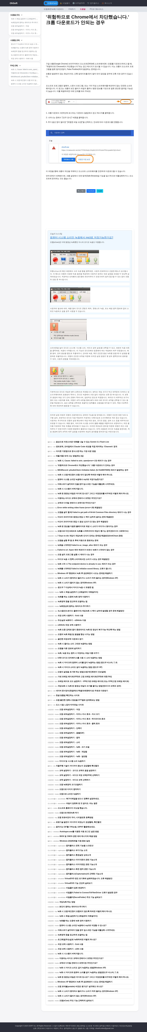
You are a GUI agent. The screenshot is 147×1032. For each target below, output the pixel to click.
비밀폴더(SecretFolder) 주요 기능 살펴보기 (84, 897)
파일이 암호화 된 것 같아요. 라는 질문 (81, 803)
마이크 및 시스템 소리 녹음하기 (72, 761)
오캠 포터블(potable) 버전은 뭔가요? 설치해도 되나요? (80, 986)
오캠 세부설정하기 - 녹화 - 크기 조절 (74, 747)
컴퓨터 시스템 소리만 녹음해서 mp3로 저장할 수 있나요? (82, 925)
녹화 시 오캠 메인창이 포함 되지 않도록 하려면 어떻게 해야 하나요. (25, 88)
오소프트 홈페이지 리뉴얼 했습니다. (73, 808)
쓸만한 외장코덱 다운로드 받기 (70, 639)
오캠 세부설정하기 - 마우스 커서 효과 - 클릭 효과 (25, 37)
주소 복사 (81, 191)
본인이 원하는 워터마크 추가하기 (73, 907)
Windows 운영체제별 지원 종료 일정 (75, 841)
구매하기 (71, 9)
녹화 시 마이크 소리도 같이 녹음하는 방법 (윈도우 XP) (80, 667)
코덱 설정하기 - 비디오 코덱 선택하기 (74, 780)
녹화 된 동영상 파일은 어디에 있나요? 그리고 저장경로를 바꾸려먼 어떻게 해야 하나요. (93, 493)
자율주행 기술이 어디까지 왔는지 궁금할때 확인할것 (77, 766)
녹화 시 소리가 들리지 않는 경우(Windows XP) (77, 583)
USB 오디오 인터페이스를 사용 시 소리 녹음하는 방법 (80, 658)
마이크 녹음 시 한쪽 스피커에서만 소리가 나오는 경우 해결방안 (83, 559)
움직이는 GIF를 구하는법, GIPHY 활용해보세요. (75, 827)
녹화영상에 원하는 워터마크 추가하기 (24, 22)
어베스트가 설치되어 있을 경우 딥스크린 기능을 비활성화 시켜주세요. (25, 95)
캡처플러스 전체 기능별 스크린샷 (79, 846)
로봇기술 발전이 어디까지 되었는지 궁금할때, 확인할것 (78, 822)
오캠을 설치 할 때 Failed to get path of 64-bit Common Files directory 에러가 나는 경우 (94, 512)
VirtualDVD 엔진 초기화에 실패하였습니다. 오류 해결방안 (88, 878)
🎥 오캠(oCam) (51, 3)
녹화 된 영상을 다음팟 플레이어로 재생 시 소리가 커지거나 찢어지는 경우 (88, 526)
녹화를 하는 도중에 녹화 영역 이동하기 (25, 52)
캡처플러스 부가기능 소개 (76, 850)
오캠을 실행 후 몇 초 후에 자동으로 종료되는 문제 (78, 540)
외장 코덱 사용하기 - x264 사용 (70, 949)
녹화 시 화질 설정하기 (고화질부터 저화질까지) (25, 19)
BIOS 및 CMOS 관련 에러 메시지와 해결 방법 (78, 836)
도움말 (82, 9)
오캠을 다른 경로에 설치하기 (69, 648)
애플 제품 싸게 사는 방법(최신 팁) (70, 456)
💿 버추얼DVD (78, 3)
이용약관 (114, 1026)
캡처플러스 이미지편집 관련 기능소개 (81, 864)
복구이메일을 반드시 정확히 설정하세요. (82, 799)
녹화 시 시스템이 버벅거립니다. (70, 489)
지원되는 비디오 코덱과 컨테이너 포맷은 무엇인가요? (80, 498)
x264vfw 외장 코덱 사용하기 (69, 625)
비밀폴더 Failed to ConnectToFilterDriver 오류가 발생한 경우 (92, 893)
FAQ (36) (15, 73)
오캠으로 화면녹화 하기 (69, 813)
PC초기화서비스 (96, 9)
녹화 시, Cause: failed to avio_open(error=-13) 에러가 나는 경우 (25, 77)
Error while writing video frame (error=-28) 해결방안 (80, 508)
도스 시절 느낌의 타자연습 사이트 (70, 705)
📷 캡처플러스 (93, 3)
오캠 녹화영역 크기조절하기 (70, 785)
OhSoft (13, 3)
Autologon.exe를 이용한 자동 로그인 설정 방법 (79, 832)
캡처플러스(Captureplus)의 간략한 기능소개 (84, 874)
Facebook (91, 191)
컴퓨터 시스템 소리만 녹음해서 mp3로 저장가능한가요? (25, 92)
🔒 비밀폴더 (65, 3)
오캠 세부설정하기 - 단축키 (70, 728)
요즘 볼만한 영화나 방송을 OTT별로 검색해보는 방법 (77, 700)
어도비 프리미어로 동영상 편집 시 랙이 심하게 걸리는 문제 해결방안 (86, 517)
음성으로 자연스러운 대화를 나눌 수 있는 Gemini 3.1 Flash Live (82, 442)
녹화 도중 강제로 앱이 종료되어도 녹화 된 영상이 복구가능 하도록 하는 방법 (89, 630)
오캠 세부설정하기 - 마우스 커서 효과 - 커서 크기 (25, 30)
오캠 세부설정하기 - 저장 (20, 26)
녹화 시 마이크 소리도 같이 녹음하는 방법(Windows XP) (82, 968)
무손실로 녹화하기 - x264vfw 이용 (23, 66)
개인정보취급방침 (125, 1026)
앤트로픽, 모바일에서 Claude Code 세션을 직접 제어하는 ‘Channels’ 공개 (86, 447)
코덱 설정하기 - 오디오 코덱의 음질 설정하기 (77, 770)
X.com (100, 191)
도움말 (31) (16, 15)
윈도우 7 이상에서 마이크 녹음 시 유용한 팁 (25, 48)
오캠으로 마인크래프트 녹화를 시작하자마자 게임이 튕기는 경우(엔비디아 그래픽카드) (93, 531)
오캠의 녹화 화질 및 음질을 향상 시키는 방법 (76, 634)
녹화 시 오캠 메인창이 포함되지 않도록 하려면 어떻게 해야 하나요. (85, 911)
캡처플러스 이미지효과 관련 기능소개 (81, 860)
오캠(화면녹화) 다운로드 (54, 9)
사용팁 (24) (16, 44)
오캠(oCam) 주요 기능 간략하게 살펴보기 (76, 1001)
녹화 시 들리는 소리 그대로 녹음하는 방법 (75, 644)
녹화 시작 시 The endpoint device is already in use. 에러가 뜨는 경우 (87, 564)
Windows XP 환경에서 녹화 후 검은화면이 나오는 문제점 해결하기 (85, 573)
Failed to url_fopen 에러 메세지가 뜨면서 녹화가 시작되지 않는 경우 (86, 550)
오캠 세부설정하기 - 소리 (69, 742)
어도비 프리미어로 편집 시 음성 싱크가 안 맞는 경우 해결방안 (83, 522)
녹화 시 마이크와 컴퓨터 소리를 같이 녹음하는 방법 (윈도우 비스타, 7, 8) (87, 662)
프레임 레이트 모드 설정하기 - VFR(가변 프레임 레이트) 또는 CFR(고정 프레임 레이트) (93, 681)
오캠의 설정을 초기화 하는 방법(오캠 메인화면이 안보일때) (82, 672)
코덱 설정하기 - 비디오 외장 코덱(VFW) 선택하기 (79, 775)
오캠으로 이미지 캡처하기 (70, 789)
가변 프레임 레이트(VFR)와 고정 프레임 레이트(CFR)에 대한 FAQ (85, 677)
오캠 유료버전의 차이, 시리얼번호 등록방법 (75, 817)
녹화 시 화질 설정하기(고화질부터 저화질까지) (78, 916)
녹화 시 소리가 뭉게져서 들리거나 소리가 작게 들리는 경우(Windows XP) (88, 578)
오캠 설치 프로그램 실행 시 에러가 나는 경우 (76, 555)
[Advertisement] (70, 44)
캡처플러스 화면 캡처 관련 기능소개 (81, 869)
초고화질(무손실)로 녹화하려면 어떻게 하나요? (77, 940)
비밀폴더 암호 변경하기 (76, 888)
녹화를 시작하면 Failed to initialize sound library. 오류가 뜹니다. (85, 569)
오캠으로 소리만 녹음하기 (70, 794)
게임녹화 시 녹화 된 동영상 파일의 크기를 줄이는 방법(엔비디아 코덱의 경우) (89, 686)
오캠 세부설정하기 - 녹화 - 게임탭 (73, 752)
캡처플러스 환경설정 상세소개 (78, 855)
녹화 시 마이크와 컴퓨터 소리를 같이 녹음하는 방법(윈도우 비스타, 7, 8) (88, 972)
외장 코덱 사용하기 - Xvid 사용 (22, 62)
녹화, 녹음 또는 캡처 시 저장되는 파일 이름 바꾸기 (78, 653)
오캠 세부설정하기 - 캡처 (69, 738)
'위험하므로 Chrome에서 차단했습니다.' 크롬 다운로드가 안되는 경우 (25, 81)
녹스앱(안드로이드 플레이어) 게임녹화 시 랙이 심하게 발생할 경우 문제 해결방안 (25, 59)
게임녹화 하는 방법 (67, 902)
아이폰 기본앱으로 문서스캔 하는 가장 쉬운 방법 (76, 451)
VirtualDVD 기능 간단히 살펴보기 (78, 883)
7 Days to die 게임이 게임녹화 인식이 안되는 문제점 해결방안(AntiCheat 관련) (90, 536)
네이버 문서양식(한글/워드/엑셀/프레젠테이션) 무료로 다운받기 (82, 691)
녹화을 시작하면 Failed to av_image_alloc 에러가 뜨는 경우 (82, 545)
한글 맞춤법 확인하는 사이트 (67, 695)
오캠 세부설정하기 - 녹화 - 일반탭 (73, 756)
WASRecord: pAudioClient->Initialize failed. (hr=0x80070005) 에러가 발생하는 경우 (25, 84)
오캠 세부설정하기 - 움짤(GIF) (71, 733)
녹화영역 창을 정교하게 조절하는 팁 (24, 55)
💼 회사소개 (107, 3)
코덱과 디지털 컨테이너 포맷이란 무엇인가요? (77, 503)
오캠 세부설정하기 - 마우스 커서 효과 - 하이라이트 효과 (25, 33)
